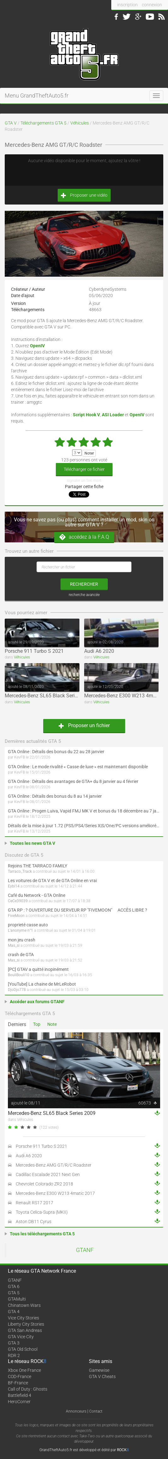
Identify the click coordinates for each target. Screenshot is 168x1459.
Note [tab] (52, 1024)
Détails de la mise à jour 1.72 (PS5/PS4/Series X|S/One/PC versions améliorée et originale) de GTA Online (84, 825)
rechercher (84, 584)
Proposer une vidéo (84, 195)
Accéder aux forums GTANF (37, 1001)
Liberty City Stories (26, 1324)
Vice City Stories (23, 1317)
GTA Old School (23, 1349)
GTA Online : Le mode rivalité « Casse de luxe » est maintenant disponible (78, 766)
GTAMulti (17, 1299)
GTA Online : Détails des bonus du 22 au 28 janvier (56, 751)
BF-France (18, 1382)
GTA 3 (14, 1342)
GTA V (11, 122)
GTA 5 (14, 1292)
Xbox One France (24, 1370)
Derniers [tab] (17, 1024)
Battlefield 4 (19, 1395)
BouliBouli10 (18, 975)
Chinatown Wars (24, 1305)
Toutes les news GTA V (32, 843)
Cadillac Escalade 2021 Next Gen (48, 1174)
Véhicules (79, 122)
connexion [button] (152, 4)
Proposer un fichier (84, 725)
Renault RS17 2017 (34, 1202)
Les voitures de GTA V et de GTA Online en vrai (52, 880)
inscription (127, 4)
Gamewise (99, 1370)
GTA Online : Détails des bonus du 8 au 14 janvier (55, 796)
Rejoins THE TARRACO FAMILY (37, 865)
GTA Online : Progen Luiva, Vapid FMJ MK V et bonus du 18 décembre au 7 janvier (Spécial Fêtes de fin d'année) (84, 810)
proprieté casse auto (28, 924)
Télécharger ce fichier (84, 469)
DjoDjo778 (17, 990)
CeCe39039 (18, 901)
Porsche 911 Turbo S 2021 (34, 651)
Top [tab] (36, 1024)
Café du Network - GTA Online (36, 895)
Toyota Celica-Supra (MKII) (42, 1212)
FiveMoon (16, 915)
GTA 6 (14, 1286)
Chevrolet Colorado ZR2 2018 (44, 1183)
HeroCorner (19, 1401)
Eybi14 (14, 886)
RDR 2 (14, 1355)
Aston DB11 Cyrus (33, 1221)
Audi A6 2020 (99, 651)
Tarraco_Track (20, 871)
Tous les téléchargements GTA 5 (42, 1233)
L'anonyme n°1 (20, 930)
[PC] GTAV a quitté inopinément (38, 969)
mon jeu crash (21, 939)
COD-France (19, 1376)
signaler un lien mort (84, 480)
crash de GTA (21, 954)
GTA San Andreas (25, 1330)
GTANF (85, 1250)
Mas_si (14, 945)
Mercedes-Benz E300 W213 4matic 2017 (55, 1193)
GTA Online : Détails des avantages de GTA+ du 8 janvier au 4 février (73, 781)
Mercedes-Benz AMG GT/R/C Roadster (53, 1165)
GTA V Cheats (102, 1376)
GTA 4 (14, 1311)
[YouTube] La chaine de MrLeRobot (42, 984)
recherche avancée (84, 595)
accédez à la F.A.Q (84, 537)
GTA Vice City (21, 1336)
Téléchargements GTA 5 (43, 122)
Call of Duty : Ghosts (27, 1389)
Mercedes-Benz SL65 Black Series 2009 (48, 696)
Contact (95, 1411)
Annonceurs (76, 1411)
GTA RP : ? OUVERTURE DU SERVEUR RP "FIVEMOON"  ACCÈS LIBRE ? (77, 910)
